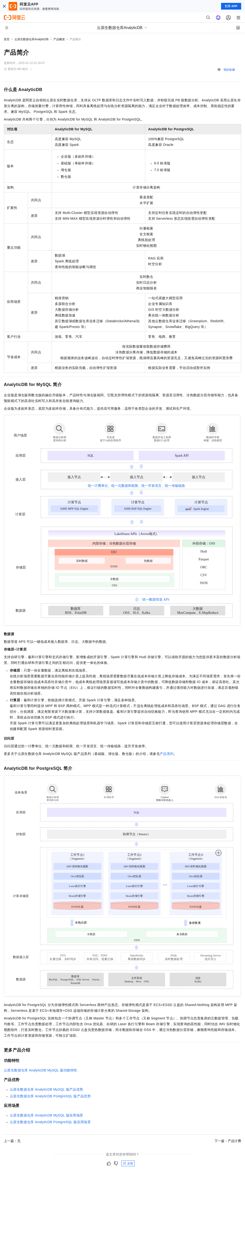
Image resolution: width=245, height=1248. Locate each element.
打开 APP (231, 6)
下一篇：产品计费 (227, 1141)
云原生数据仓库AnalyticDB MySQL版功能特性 (40, 1070)
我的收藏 (229, 69)
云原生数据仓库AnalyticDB (31, 39)
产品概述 (59, 39)
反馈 (128, 1163)
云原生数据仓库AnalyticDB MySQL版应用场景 (46, 1115)
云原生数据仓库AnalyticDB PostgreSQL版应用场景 (50, 1122)
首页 (7, 39)
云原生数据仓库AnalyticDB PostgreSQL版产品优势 (50, 1096)
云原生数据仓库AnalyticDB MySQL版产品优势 (46, 1089)
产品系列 (167, 754)
